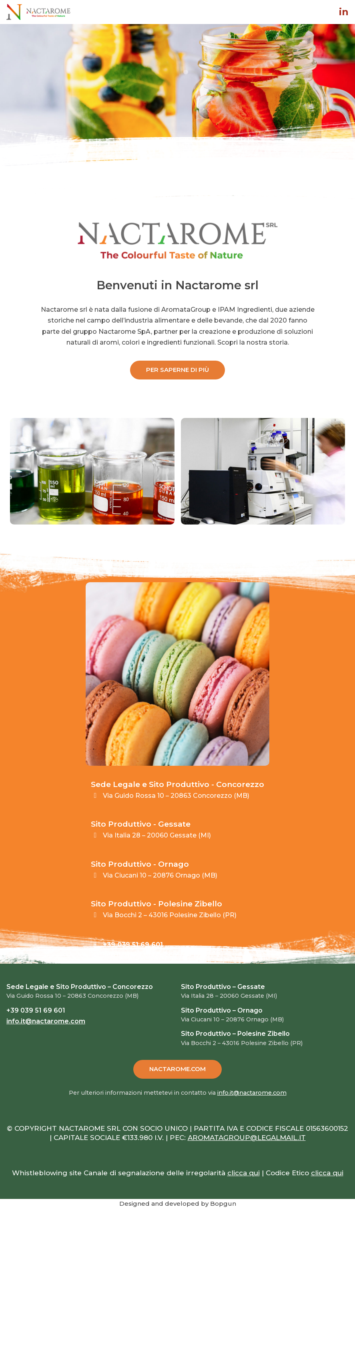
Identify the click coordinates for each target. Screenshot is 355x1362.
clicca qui (243, 1173)
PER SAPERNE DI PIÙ (177, 369)
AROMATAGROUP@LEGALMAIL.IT (247, 1138)
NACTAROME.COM (177, 1069)
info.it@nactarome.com (141, 954)
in (344, 12)
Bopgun (223, 1203)
